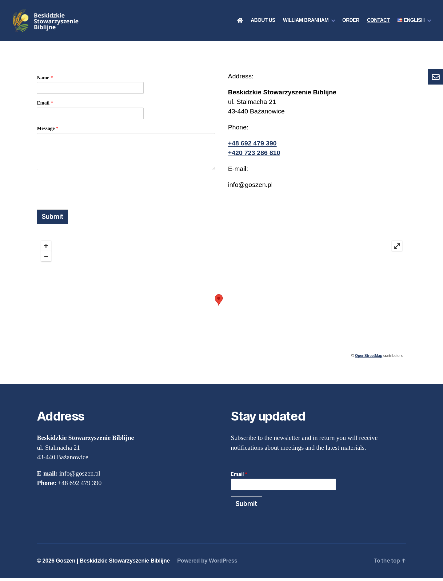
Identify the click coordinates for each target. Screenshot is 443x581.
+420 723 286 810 (254, 155)
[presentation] (83, 191)
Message (47, 131)
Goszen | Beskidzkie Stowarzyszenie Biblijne (113, 563)
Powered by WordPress (207, 563)
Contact (378, 21)
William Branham (306, 21)
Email (45, 106)
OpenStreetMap (368, 358)
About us (263, 21)
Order (350, 21)
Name (45, 80)
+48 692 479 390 (252, 145)
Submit (52, 219)
